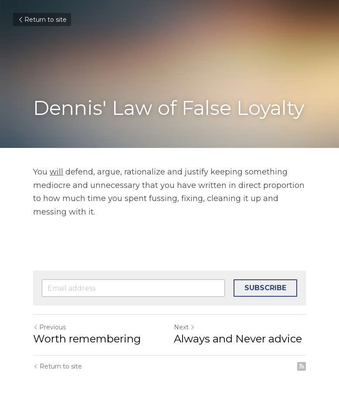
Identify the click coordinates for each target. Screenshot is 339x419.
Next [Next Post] (184, 327)
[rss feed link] (301, 366)
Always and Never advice (238, 338)
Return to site (42, 19)
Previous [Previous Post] (49, 327)
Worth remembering (87, 338)
